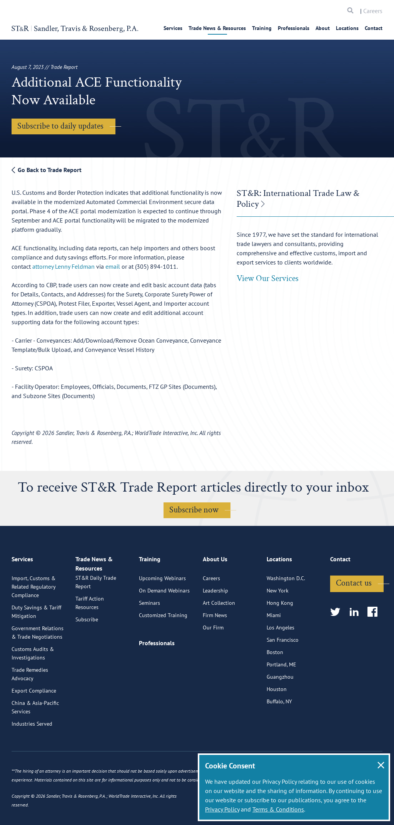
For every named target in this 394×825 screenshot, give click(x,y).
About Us (215, 593)
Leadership (215, 621)
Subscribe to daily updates (60, 126)
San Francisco (283, 670)
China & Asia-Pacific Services (35, 738)
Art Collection (219, 633)
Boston (275, 682)
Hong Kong (280, 633)
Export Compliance (34, 721)
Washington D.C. (286, 609)
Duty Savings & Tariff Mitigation (36, 642)
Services (173, 28)
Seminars (149, 633)
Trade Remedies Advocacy (30, 705)
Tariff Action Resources (89, 641)
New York (278, 621)
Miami (274, 646)
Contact (373, 28)
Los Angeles (280, 658)
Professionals (293, 28)
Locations (347, 28)
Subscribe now (194, 509)
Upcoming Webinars (162, 609)
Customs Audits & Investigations (33, 684)
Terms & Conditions (278, 809)
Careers (372, 11)
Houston (277, 719)
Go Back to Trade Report (47, 170)
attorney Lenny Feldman (63, 266)
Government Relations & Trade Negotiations (37, 663)
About (323, 28)
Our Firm (213, 658)
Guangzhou (280, 707)
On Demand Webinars (164, 621)
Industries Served (32, 754)
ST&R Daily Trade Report (95, 621)
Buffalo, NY (279, 732)
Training (262, 28)
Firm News (215, 646)
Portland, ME (281, 695)
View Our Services (268, 278)
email (112, 266)
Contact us (354, 613)
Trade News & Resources (217, 28)
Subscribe (86, 658)
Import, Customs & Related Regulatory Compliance (33, 617)
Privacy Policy (222, 809)
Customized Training (163, 646)
